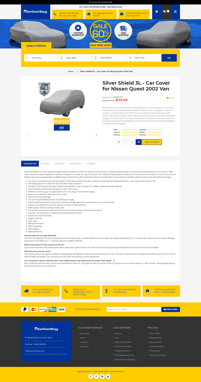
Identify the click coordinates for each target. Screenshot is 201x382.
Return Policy (154, 333)
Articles (83, 338)
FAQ (116, 338)
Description (30, 164)
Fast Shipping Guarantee (124, 355)
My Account (84, 333)
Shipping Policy (155, 338)
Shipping (45, 164)
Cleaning (91, 164)
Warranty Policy (155, 342)
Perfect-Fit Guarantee (123, 346)
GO (169, 57)
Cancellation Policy (156, 346)
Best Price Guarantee (123, 342)
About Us (118, 333)
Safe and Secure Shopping (125, 359)
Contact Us (84, 346)
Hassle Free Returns (122, 351)
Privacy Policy (154, 351)
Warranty (59, 164)
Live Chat (83, 342)
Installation (75, 164)
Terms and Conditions (158, 355)
